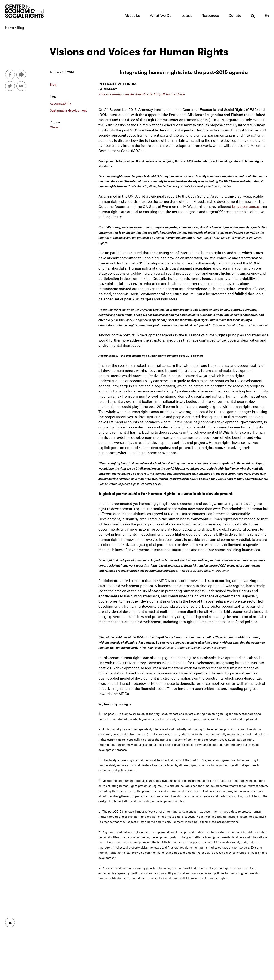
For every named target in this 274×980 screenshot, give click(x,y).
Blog (20, 28)
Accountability (60, 103)
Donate (235, 15)
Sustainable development (68, 110)
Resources (210, 15)
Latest (186, 15)
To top (10, 922)
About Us (132, 15)
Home (9, 28)
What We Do (160, 15)
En (267, 15)
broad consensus (246, 206)
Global (54, 127)
